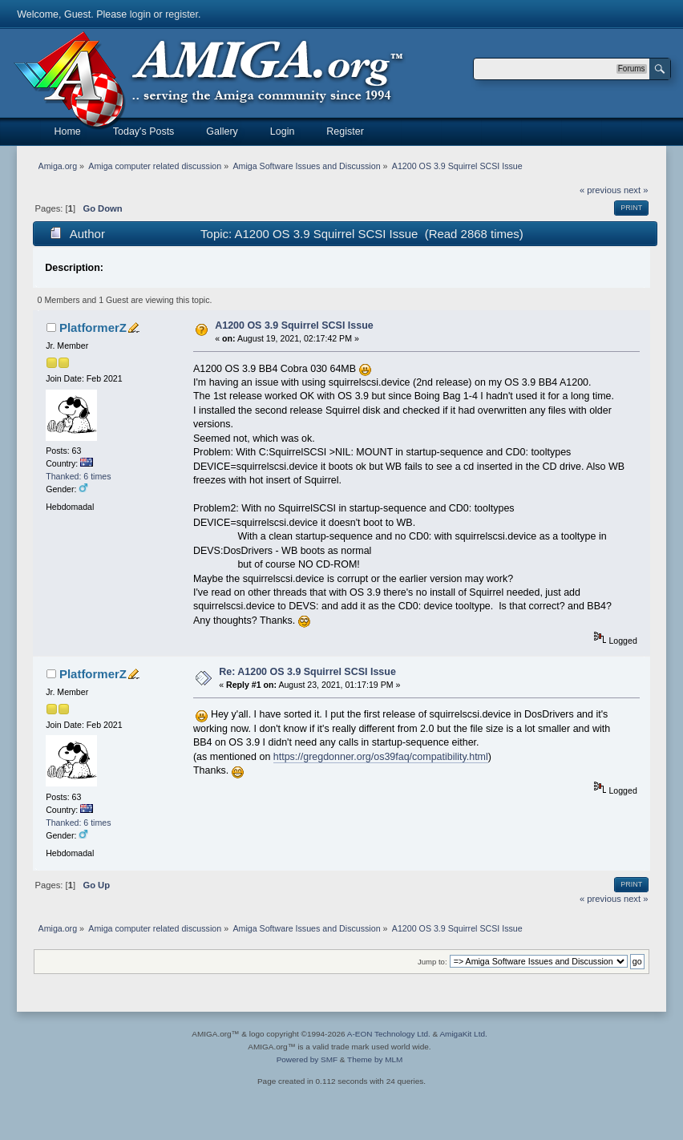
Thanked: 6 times (78, 476)
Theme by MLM (374, 1059)
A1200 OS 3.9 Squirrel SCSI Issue (294, 325)
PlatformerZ (93, 327)
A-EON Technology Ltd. (388, 1033)
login (140, 14)
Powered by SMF (307, 1059)
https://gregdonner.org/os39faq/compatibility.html (380, 756)
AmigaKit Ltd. (463, 1033)
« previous (600, 190)
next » (636, 190)
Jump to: (432, 961)
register (181, 14)
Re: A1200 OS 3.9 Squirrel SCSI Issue (307, 671)
